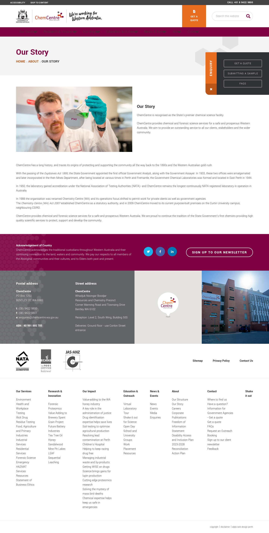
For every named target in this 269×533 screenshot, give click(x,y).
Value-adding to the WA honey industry (96, 402)
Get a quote (194, 16)
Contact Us (246, 361)
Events (154, 409)
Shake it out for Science (130, 420)
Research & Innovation (67, 32)
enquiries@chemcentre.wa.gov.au (38, 318)
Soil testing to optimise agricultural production (96, 429)
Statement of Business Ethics (25, 482)
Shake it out (249, 393)
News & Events (178, 32)
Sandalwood (55, 444)
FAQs (242, 83)
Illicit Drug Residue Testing (25, 420)
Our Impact (104, 32)
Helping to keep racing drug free (96, 451)
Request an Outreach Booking (219, 433)
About (207, 32)
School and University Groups (130, 435)
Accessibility (17, 3)
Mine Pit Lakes (56, 449)
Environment (23, 400)
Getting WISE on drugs (96, 467)
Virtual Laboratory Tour (130, 408)
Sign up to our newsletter (219, 252)
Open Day (129, 426)
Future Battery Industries (56, 429)
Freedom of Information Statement (179, 426)
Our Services (30, 32)
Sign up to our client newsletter (219, 442)
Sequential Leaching (54, 460)
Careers (176, 409)
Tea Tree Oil (55, 435)
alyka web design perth (242, 527)
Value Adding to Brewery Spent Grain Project (57, 417)
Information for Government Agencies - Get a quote (220, 413)
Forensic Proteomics (55, 406)
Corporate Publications (179, 415)
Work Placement (129, 446)
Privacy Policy (221, 361)
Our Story (177, 404)
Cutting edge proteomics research (97, 482)
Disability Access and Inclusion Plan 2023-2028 (183, 440)
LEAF (51, 453)
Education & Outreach (140, 32)
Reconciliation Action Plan (180, 451)
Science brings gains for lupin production (97, 473)
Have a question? (217, 404)
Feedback (213, 449)
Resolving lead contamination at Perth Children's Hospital (96, 440)
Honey (52, 440)
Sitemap (198, 361)
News (153, 404)
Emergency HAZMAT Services (22, 466)
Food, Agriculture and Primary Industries (26, 431)
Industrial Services (21, 442)
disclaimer (225, 527)
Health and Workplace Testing (22, 408)
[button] (74, 119)
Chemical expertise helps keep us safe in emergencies (97, 502)
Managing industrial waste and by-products (96, 460)
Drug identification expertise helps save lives (97, 420)
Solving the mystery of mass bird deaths (96, 491)
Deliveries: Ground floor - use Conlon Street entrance (100, 328)
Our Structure (180, 400)
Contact (231, 32)
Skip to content (39, 3)
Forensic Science (26, 458)
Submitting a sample (243, 73)
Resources (22, 476)
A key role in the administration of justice (97, 411)
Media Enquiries (155, 415)
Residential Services (22, 451)
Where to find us (217, 400)
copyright (214, 527)
